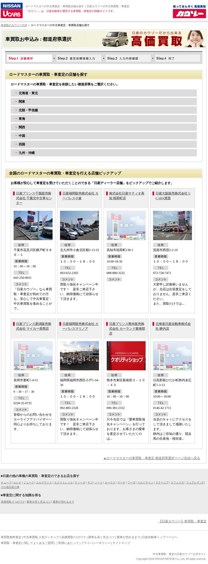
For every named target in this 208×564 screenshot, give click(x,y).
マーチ (121, 482)
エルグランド (44, 482)
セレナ (17, 482)
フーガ (131, 482)
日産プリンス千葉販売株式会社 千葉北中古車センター (34, 198)
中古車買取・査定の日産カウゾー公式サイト (179, 554)
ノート (99, 482)
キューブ (6, 482)
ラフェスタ (177, 482)
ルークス (110, 482)
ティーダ (80, 482)
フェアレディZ (195, 482)
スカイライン (145, 482)
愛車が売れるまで (63, 501)
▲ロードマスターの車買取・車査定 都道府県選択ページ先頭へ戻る (151, 458)
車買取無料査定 (11, 537)
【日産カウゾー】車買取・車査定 (183, 521)
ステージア (162, 482)
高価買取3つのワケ (73, 537)
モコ (90, 482)
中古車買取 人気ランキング (41, 537)
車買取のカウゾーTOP (14, 25)
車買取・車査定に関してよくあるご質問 (27, 543)
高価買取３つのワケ (13, 501)
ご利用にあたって (67, 543)
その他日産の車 (10, 487)
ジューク (28, 482)
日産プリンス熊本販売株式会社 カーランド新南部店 (127, 328)
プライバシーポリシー (95, 543)
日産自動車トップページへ (159, 537)
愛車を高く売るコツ (39, 501)
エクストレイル (63, 482)
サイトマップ (121, 543)
